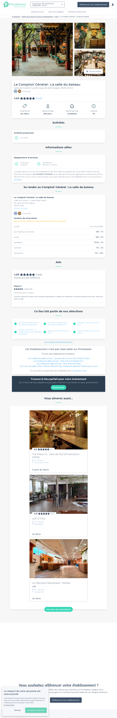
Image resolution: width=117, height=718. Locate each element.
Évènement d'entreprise (77, 12)
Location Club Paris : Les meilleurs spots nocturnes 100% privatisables (29, 332)
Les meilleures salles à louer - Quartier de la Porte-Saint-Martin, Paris (58, 358)
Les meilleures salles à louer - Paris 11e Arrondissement (58, 324)
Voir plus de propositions (58, 609)
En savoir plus (9, 705)
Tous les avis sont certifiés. (27, 278)
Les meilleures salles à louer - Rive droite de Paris (58, 363)
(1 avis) (39, 98)
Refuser (17, 710)
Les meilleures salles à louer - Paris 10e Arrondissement (28, 324)
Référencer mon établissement (93, 5)
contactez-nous (79, 371)
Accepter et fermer (36, 710)
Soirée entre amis (37, 12)
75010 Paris (19, 205)
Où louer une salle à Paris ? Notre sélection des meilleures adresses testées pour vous (58, 366)
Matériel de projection (24, 164)
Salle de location (21, 200)
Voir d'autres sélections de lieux (58, 342)
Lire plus (18, 179)
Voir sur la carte (21, 208)
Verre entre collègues (56, 12)
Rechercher (58, 387)
